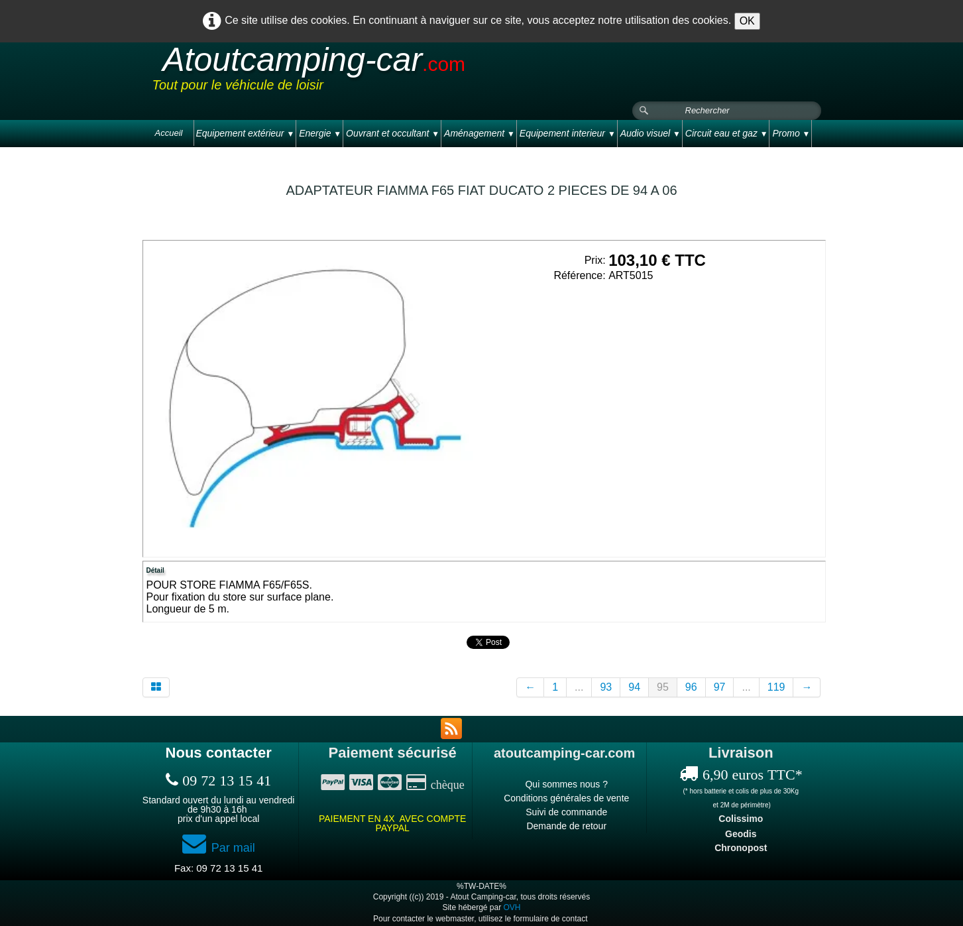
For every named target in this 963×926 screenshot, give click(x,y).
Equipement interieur (568, 133)
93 (606, 687)
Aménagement (479, 133)
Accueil (169, 133)
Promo (791, 133)
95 (663, 687)
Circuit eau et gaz (726, 133)
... (579, 687)
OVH (512, 907)
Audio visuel (650, 133)
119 (776, 687)
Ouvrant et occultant (392, 133)
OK (747, 21)
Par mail (218, 847)
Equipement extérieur (245, 133)
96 (691, 687)
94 (634, 687)
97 (720, 687)
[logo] (403, 72)
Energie (320, 133)
